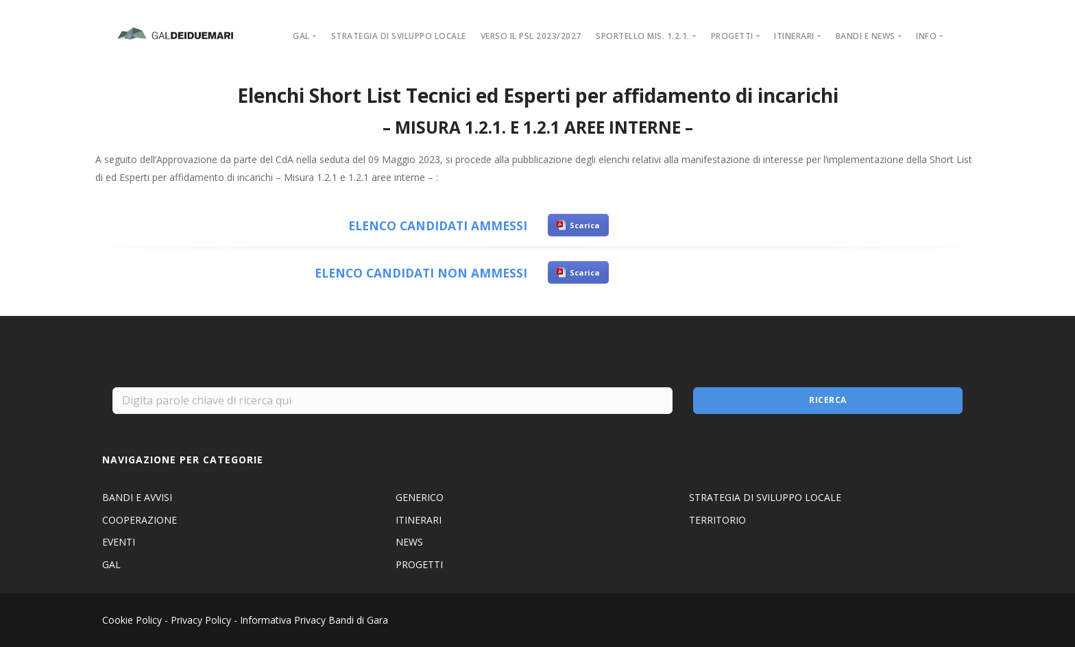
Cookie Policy (132, 619)
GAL (111, 564)
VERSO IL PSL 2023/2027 (531, 36)
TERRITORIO (717, 519)
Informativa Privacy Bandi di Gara (314, 619)
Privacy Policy (201, 619)
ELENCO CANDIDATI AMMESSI (437, 225)
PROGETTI (419, 564)
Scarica (585, 225)
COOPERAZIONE (139, 519)
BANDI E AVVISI (137, 497)
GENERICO (420, 497)
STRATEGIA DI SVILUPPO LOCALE (398, 36)
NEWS (409, 541)
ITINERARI (419, 519)
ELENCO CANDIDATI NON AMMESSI (421, 273)
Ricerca (828, 400)
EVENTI (118, 541)
